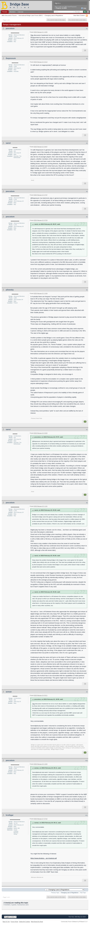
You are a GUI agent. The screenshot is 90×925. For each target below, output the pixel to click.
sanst (8, 143)
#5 (87, 217)
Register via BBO (61, 8)
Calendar (20, 12)
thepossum (11, 58)
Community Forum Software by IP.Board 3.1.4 (74, 921)
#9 (87, 692)
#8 (87, 502)
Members (12, 12)
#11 (86, 815)
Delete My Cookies (24, 921)
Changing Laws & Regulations (54, 15)
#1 (87, 28)
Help (83, 8)
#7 (87, 429)
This (31, 35)
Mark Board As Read (37, 921)
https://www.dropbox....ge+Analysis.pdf (43, 858)
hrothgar (9, 815)
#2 (87, 58)
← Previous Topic (54, 892)
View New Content (79, 15)
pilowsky (10, 290)
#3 (87, 143)
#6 (87, 290)
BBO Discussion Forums (9, 15)
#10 (86, 760)
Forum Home (14, 921)
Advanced (87, 12)
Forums (4, 12)
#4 (87, 191)
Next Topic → (83, 892)
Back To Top (6, 921)
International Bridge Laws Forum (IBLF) (31, 15)
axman (9, 692)
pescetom (10, 28)
